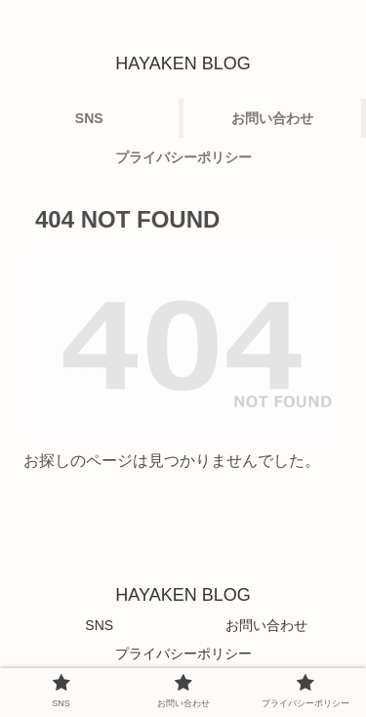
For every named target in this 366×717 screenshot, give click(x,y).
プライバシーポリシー (183, 653)
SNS (99, 625)
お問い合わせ (266, 625)
